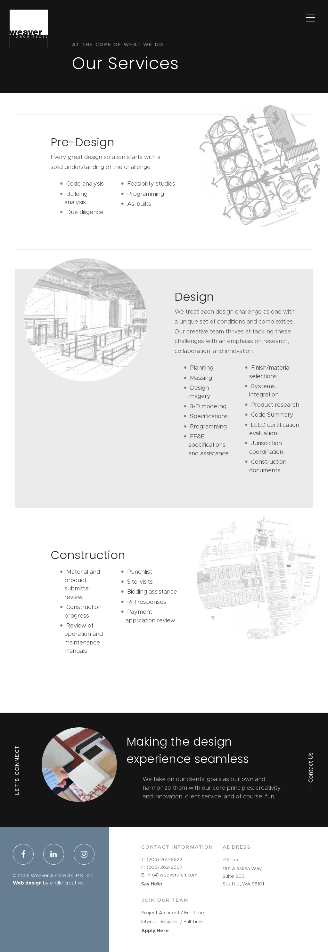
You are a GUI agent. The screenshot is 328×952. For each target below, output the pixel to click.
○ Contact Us (311, 770)
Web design (27, 883)
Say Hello (151, 884)
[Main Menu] (310, 17)
